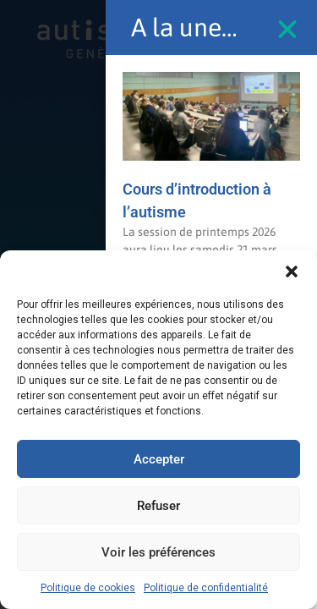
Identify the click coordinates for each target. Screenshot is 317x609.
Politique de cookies (88, 588)
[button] (291, 271)
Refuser (158, 505)
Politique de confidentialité (206, 588)
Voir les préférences (158, 552)
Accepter (159, 459)
